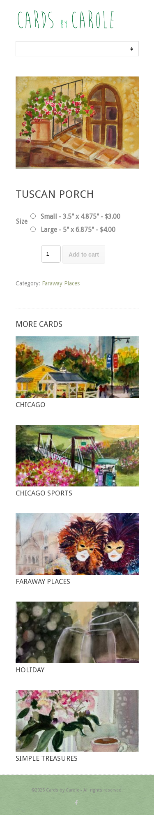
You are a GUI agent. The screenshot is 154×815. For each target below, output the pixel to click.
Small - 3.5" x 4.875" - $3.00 (80, 216)
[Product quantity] (51, 254)
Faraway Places (61, 283)
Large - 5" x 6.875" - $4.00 (78, 230)
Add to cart (84, 254)
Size (22, 221)
